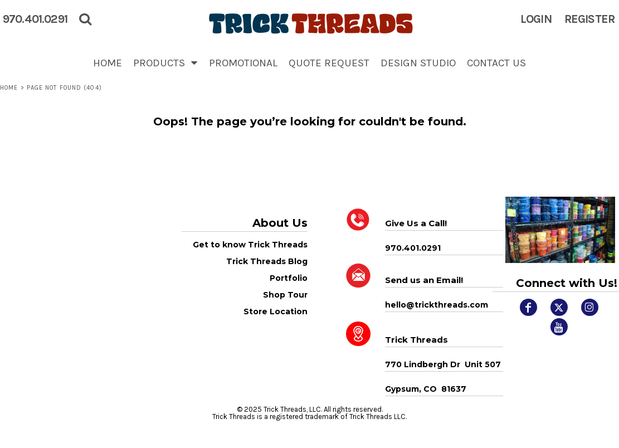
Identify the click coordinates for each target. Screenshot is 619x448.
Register (589, 19)
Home (9, 87)
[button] (165, 62)
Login (536, 19)
